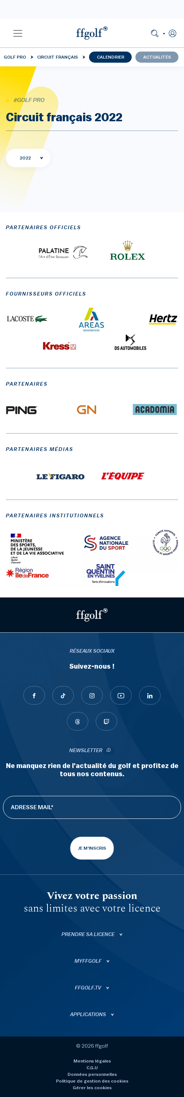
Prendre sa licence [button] (89, 934)
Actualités (157, 57)
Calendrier (110, 57)
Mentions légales (92, 1061)
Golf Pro (15, 57)
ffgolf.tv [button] (88, 988)
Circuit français (57, 57)
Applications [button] (88, 1014)
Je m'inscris (92, 848)
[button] (17, 33)
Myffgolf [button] (89, 961)
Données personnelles (92, 1074)
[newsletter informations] (108, 751)
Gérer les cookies (92, 1088)
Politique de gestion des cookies (92, 1081)
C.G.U (92, 1067)
